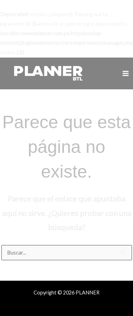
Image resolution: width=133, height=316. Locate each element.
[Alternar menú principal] (125, 73)
